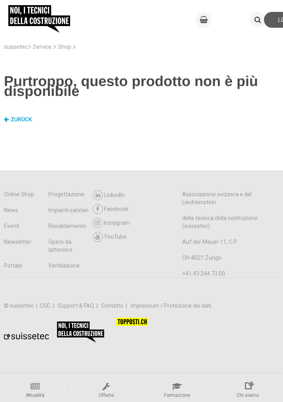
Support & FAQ (76, 305)
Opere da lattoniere (60, 246)
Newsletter (17, 242)
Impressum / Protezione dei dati (171, 305)
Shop (64, 47)
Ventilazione (64, 265)
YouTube (110, 237)
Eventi (11, 226)
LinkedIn (109, 195)
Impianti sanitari (68, 210)
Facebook (110, 209)
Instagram (111, 223)
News (11, 210)
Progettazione (66, 194)
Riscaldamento (67, 226)
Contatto (113, 305)
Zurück (18, 120)
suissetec (16, 47)
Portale (13, 265)
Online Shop (19, 194)
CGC (46, 305)
